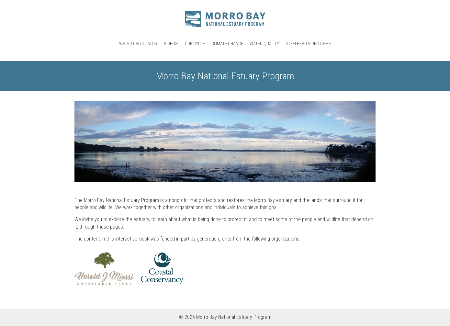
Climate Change (227, 43)
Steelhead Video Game (308, 43)
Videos (171, 43)
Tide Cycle (194, 43)
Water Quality (264, 43)
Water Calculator (138, 43)
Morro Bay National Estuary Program (225, 19)
